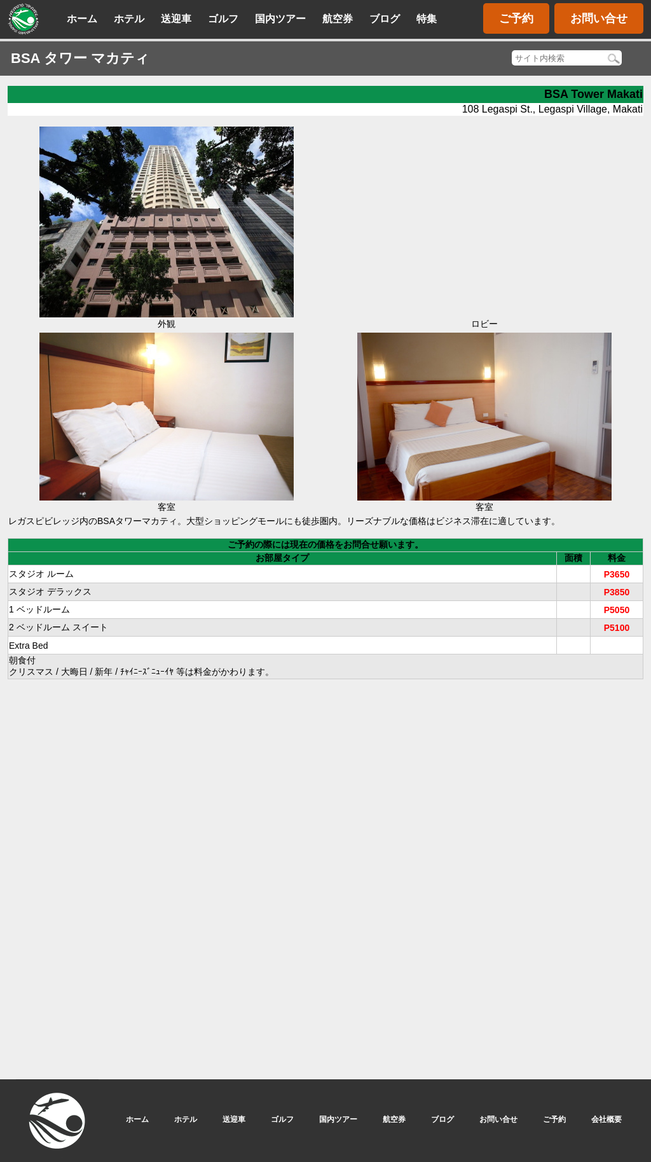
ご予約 (516, 18)
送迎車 (176, 18)
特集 (426, 18)
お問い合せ (598, 18)
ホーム (82, 18)
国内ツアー (280, 18)
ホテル (129, 18)
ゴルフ (223, 18)
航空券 (337, 18)
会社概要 (606, 1119)
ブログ (384, 18)
